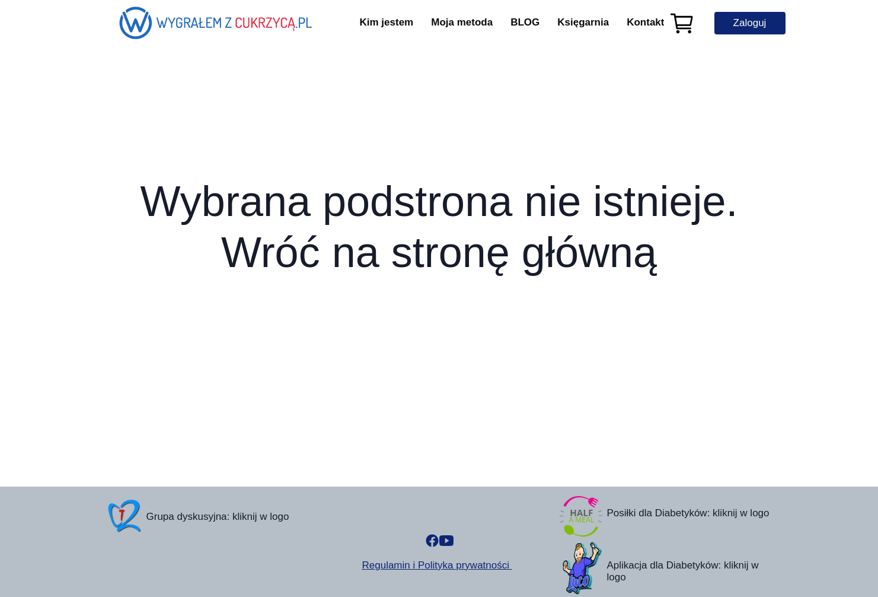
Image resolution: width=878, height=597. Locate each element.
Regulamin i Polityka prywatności (437, 565)
